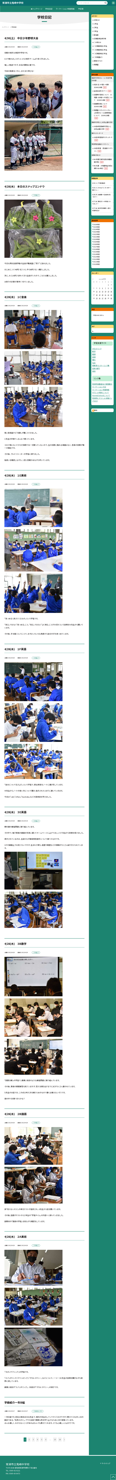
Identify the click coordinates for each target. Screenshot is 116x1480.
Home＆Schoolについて (101, 395)
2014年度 (96, 254)
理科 (94, 360)
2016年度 (96, 249)
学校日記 (48, 8)
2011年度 (96, 262)
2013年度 (96, 257)
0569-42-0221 (14, 1470)
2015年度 (96, 252)
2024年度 (96, 229)
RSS (95, 410)
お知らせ (97, 20)
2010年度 (96, 264)
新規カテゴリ (98, 61)
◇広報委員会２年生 (100, 50)
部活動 (96, 35)
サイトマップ (106, 1463)
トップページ (37, 8)
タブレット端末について (100, 392)
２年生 (96, 27)
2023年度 (96, 232)
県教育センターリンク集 (100, 365)
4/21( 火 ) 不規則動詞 (98, 183)
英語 (94, 357)
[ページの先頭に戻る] (113, 1477)
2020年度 (96, 239)
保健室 (96, 64)
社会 (94, 363)
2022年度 (96, 234)
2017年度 (96, 247)
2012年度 (96, 259)
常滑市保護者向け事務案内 (102, 384)
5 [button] (41, 1439)
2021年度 (96, 237)
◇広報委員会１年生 (100, 46)
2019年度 (96, 242)
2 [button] (29, 1439)
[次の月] (112, 279)
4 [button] (37, 1439)
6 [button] (45, 1439)
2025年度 (96, 227)
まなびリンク (96, 348)
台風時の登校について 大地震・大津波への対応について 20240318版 (103, 97)
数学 (94, 351)
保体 (94, 371)
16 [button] (60, 1439)
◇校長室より (98, 57)
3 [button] (33, 1439)
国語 (94, 354)
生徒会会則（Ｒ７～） (102, 91)
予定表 (81, 8)
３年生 (96, 31)
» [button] (64, 1439)
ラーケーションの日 (99, 387)
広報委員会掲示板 (100, 38)
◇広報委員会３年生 (100, 53)
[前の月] (92, 279)
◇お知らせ (97, 42)
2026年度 (96, 224)
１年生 (96, 24)
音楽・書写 (96, 368)
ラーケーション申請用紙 (65, 8)
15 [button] (55, 1439)
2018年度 (96, 244)
